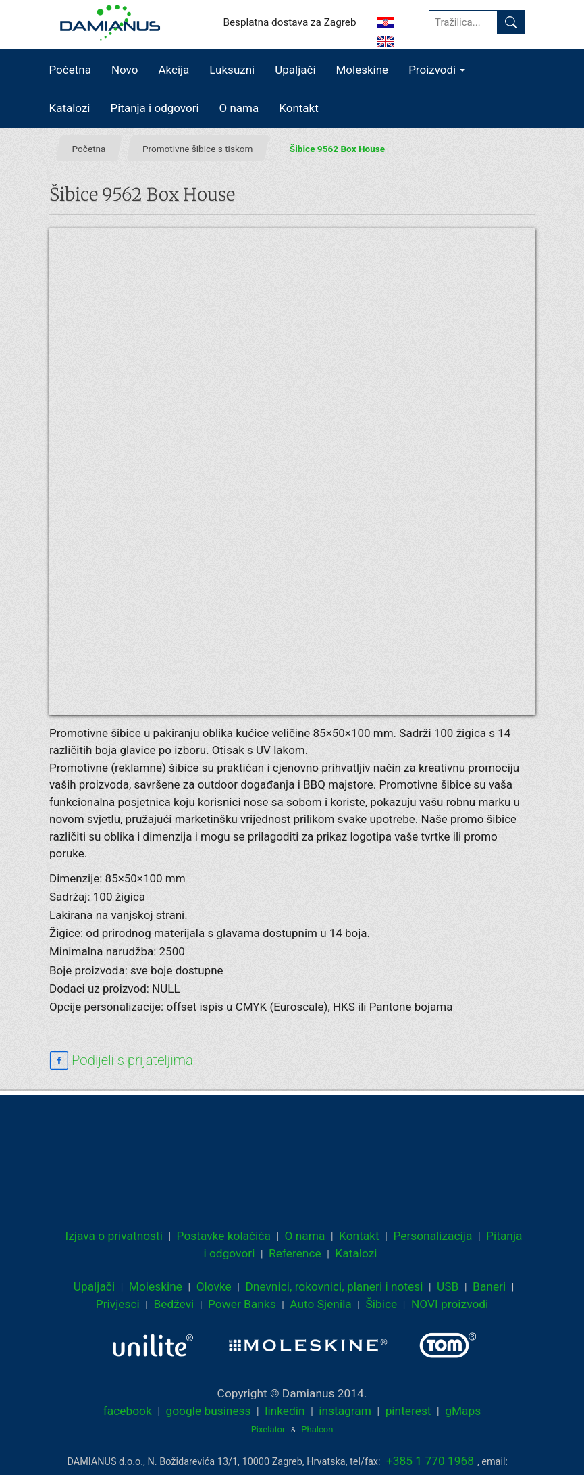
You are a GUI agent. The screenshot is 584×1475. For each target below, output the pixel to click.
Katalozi (69, 108)
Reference (295, 1253)
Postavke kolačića (224, 1236)
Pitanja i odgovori (155, 108)
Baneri (489, 1286)
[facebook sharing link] (121, 1061)
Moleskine (362, 69)
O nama (239, 108)
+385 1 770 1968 (430, 1461)
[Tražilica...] (463, 22)
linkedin (284, 1411)
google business (207, 1411)
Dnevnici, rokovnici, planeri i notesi (334, 1286)
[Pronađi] (511, 22)
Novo (124, 69)
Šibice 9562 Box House (336, 148)
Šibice (381, 1304)
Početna (70, 69)
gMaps (463, 1411)
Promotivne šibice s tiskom (197, 148)
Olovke (214, 1286)
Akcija (173, 69)
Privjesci (118, 1304)
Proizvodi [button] (436, 69)
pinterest (408, 1411)
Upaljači (295, 69)
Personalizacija (432, 1236)
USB (447, 1286)
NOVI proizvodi (449, 1304)
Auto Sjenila (321, 1304)
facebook (127, 1411)
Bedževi (173, 1304)
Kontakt (299, 108)
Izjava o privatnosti (114, 1236)
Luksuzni (232, 69)
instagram (345, 1411)
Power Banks (242, 1304)
